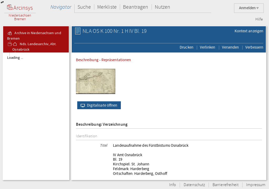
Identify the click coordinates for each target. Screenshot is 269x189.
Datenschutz (194, 184)
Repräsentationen (116, 59)
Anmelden (249, 8)
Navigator (60, 7)
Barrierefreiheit (226, 184)
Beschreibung (87, 59)
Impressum (255, 184)
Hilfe (259, 19)
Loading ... (15, 57)
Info (172, 184)
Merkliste (107, 7)
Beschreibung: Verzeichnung (101, 124)
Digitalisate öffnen (98, 105)
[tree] (36, 116)
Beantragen (135, 7)
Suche (84, 7)
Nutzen (162, 7)
